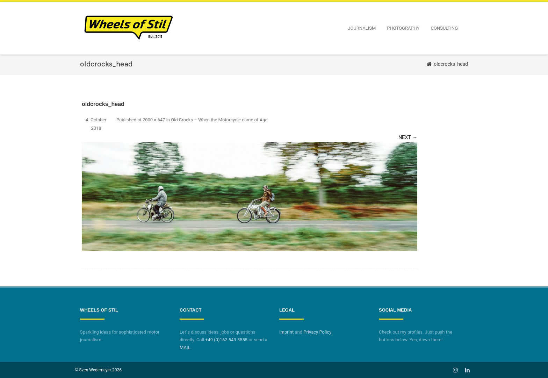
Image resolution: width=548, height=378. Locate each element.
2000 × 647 (154, 119)
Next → (407, 137)
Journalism (362, 28)
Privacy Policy (317, 332)
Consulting (444, 28)
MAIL (185, 347)
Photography (403, 28)
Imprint (286, 332)
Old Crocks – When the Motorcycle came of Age (219, 119)
